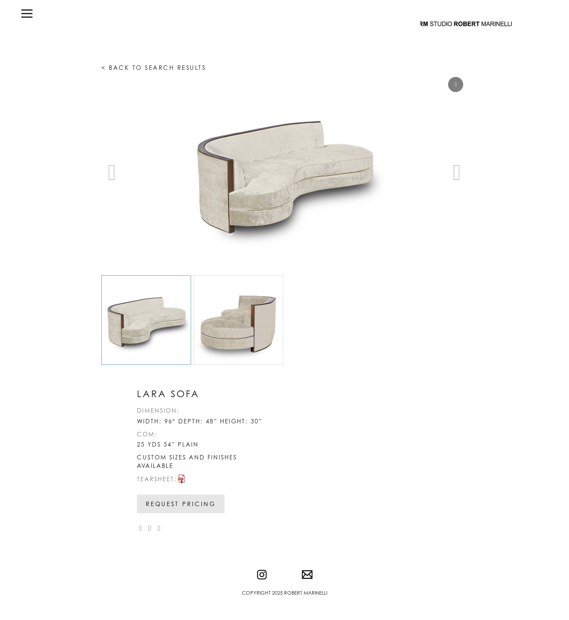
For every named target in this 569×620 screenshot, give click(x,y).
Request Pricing (181, 503)
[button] (457, 172)
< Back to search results (153, 67)
